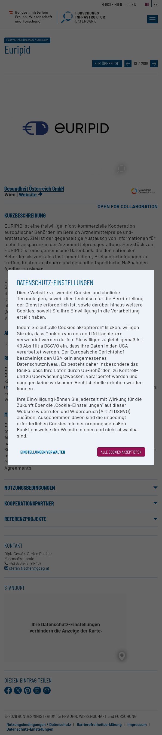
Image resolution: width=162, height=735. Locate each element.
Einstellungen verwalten (42, 451)
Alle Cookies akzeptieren (121, 451)
